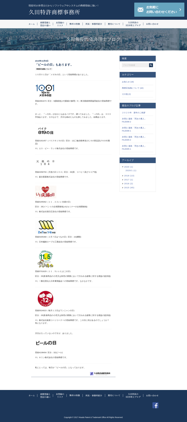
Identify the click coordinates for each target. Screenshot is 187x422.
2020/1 (129, 170)
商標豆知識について (130, 88)
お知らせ (126, 82)
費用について (114, 24)
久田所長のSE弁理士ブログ (133, 24)
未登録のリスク (60, 24)
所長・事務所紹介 (94, 24)
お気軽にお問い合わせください (159, 10)
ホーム (33, 24)
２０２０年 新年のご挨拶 (133, 112)
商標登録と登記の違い (45, 24)
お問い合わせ (150, 24)
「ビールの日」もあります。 (54, 64)
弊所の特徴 (75, 24)
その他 (125, 94)
